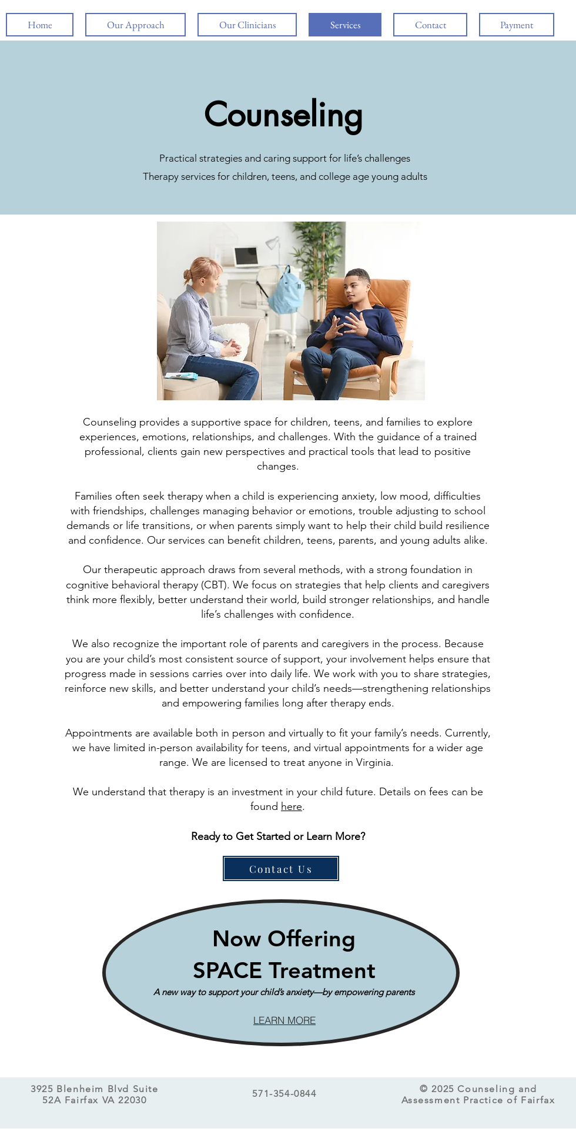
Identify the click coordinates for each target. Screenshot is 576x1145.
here (291, 806)
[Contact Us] (281, 868)
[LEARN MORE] (284, 1020)
